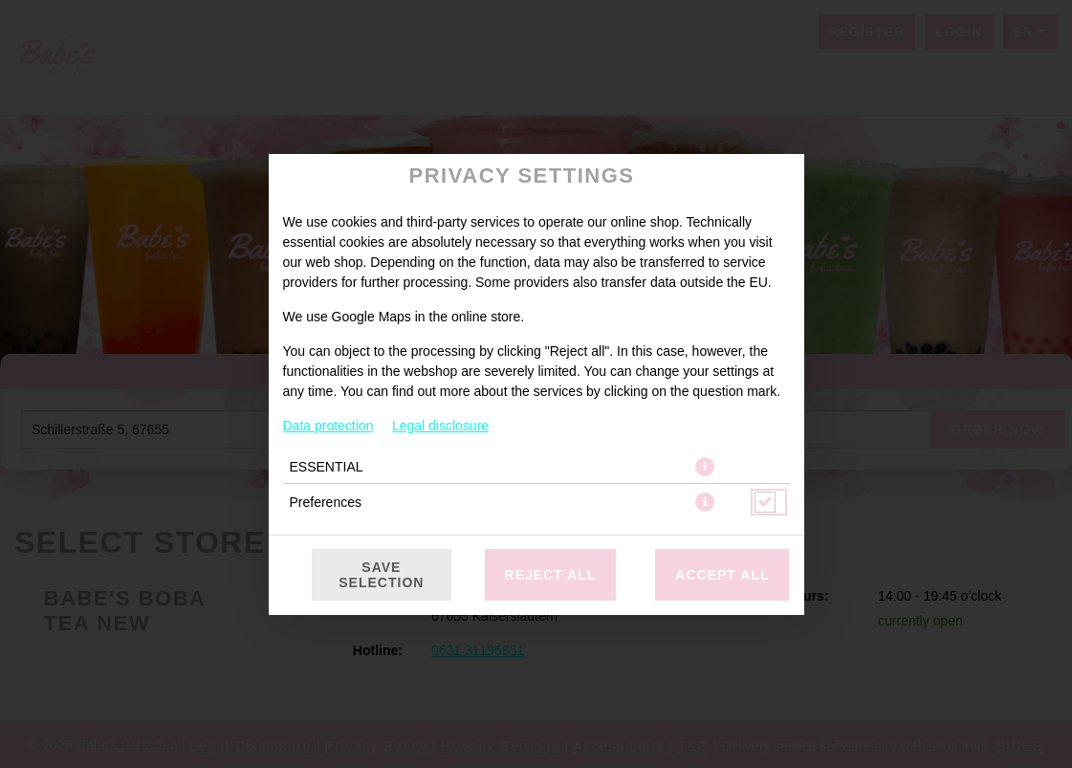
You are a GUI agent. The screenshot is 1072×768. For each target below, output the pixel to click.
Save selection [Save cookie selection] (381, 575)
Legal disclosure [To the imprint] (440, 425)
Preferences (325, 502)
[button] (704, 466)
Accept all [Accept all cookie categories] (722, 574)
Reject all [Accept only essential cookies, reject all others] (551, 574)
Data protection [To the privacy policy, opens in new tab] (328, 425)
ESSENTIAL (326, 466)
